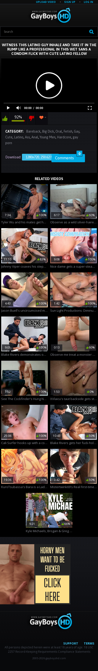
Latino (18, 137)
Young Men (48, 137)
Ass (27, 137)
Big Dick (48, 131)
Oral (59, 131)
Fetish (67, 131)
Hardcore (64, 137)
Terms (89, 643)
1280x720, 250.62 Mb (40, 157)
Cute (9, 137)
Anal (34, 137)
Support (70, 643)
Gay (76, 131)
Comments (69, 157)
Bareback (33, 131)
